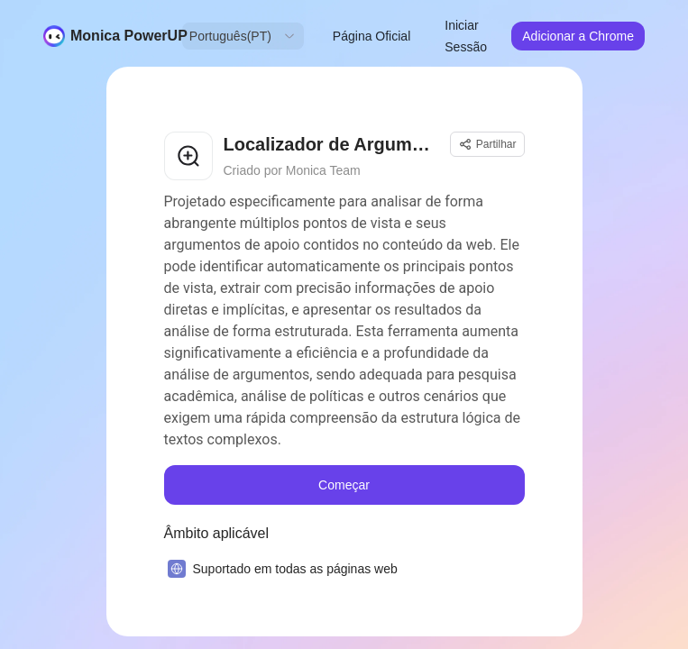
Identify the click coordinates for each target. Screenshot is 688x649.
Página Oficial (371, 36)
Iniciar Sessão (466, 36)
